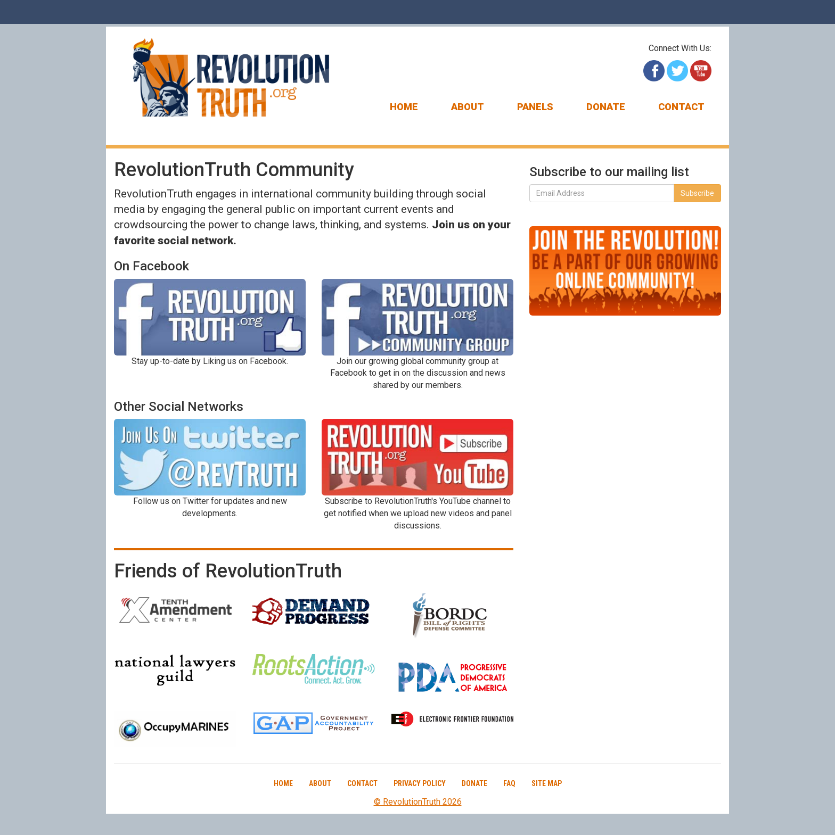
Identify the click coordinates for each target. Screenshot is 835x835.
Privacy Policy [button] (420, 783)
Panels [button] (535, 106)
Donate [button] (605, 106)
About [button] (467, 106)
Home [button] (404, 106)
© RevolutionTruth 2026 (418, 802)
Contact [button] (681, 106)
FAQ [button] (509, 783)
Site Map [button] (546, 783)
